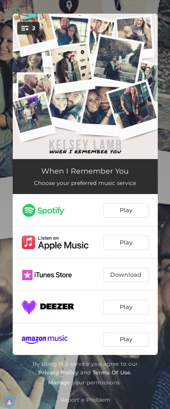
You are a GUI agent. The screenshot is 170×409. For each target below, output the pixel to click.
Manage (59, 382)
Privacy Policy (58, 372)
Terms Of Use (111, 372)
